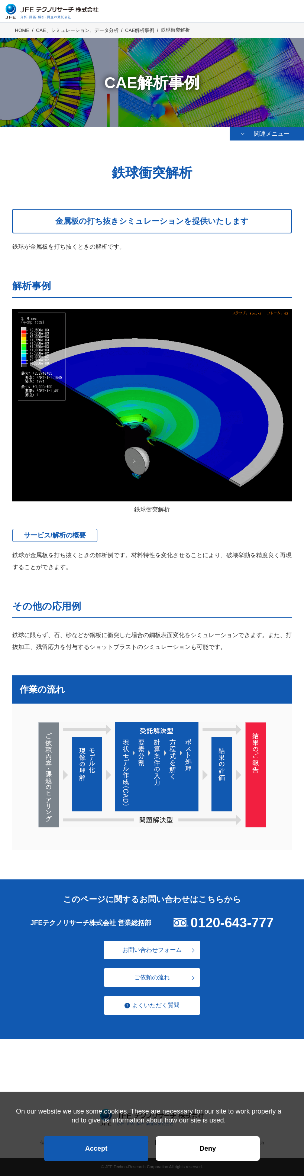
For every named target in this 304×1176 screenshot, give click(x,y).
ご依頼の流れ (152, 977)
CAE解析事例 (140, 30)
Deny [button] (208, 1148)
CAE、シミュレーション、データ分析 (77, 30)
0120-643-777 (232, 922)
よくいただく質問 (156, 1005)
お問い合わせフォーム (152, 950)
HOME (22, 30)
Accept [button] (96, 1148)
